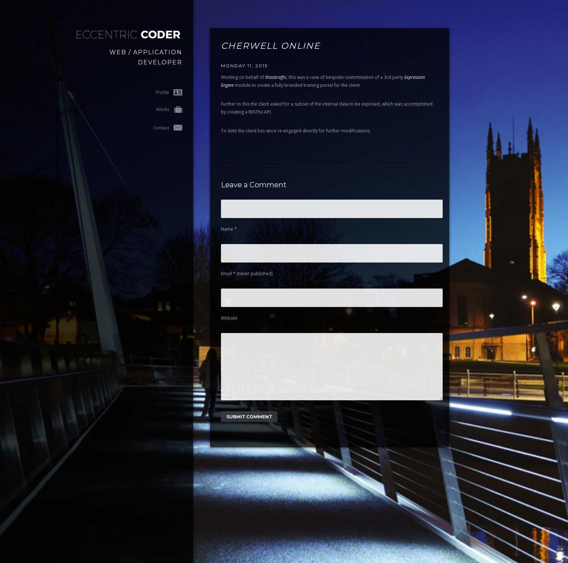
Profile (169, 92)
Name (229, 229)
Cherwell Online (270, 45)
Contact (167, 128)
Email (246, 273)
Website (229, 318)
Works (169, 110)
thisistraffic (276, 77)
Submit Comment (249, 427)
